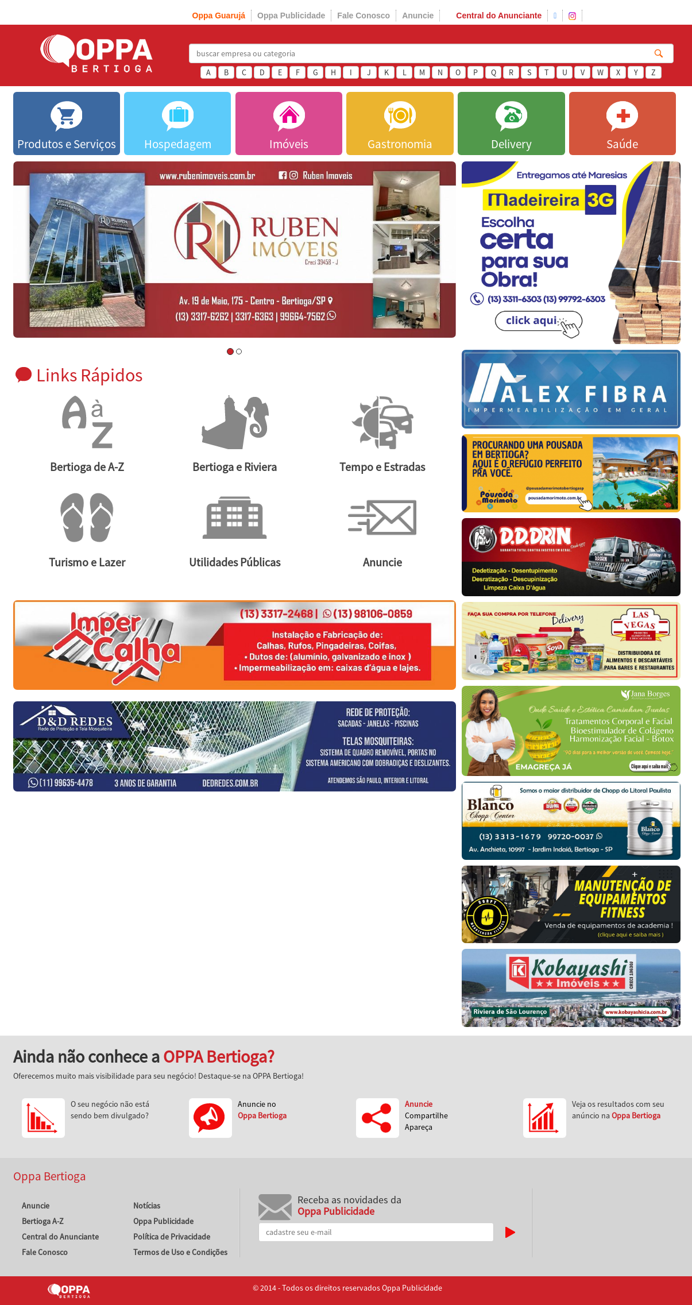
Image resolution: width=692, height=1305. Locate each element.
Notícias (146, 1205)
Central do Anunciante (499, 15)
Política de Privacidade (171, 1236)
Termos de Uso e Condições (180, 1252)
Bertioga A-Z (43, 1221)
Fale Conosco (363, 15)
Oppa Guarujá (219, 15)
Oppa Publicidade (291, 15)
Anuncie (418, 15)
